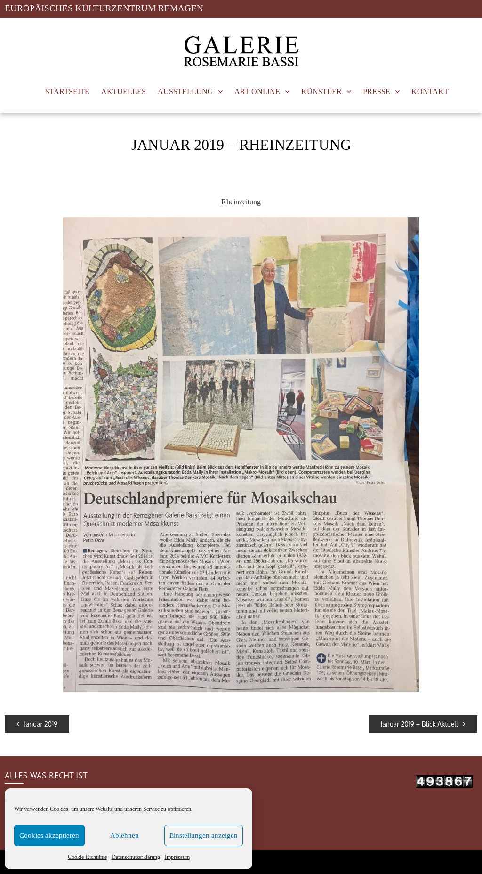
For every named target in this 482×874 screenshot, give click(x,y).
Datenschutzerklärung (136, 856)
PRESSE (376, 91)
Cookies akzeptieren (49, 836)
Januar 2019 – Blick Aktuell (423, 724)
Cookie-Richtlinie (87, 856)
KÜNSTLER (321, 91)
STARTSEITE (67, 91)
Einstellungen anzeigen (203, 836)
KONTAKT (430, 91)
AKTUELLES (123, 91)
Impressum (177, 856)
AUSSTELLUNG (185, 91)
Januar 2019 (36, 724)
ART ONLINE (257, 91)
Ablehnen (124, 836)
